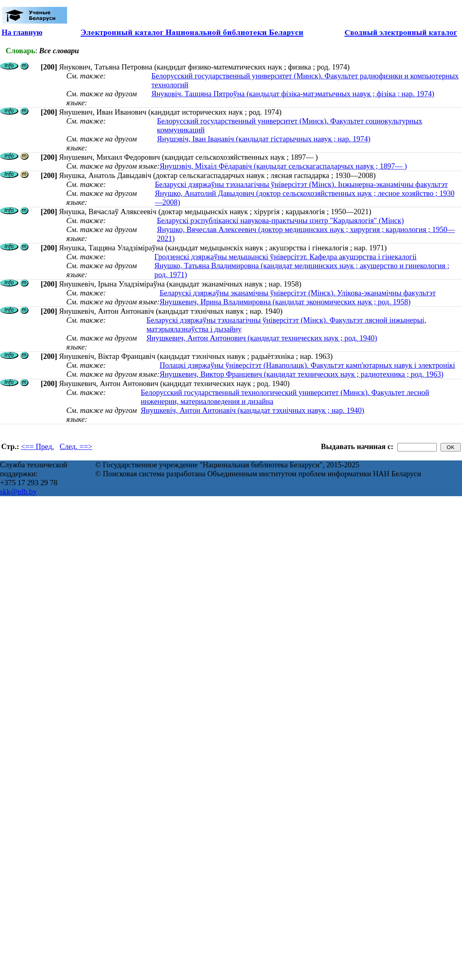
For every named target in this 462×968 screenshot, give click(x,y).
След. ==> (76, 446)
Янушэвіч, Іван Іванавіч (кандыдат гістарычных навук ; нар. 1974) (263, 139)
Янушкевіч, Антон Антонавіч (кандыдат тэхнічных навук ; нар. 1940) (252, 410)
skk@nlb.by (18, 491)
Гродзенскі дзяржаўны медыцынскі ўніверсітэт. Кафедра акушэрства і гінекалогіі (286, 256)
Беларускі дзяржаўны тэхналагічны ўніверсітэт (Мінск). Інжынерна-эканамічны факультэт (301, 184)
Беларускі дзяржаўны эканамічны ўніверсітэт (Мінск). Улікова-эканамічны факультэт (297, 293)
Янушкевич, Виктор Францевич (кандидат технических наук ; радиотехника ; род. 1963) (301, 374)
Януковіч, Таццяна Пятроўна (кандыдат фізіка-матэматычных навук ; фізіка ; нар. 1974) (292, 93)
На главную (22, 32)
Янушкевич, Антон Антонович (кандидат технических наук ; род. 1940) (261, 338)
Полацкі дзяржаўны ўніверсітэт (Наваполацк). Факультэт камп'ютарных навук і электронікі (307, 365)
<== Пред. (37, 446)
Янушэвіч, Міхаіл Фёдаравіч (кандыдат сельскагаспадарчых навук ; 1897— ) (283, 166)
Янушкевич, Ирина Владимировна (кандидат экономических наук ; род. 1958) (284, 301)
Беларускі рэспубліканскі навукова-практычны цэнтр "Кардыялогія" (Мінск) (280, 220)
